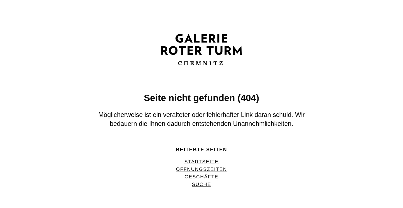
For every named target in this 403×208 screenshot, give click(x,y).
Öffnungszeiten (201, 169)
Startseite (201, 161)
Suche (201, 184)
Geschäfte (201, 177)
